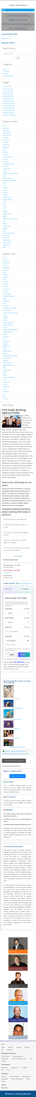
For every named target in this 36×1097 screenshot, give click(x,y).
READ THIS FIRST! (17, 776)
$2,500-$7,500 (7, 86)
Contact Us (10, 1050)
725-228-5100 (19, 662)
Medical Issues (7, 213)
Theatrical (6, 237)
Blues (4, 149)
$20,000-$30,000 (8, 93)
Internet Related (7, 199)
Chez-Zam (16, 698)
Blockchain (6, 269)
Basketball (6, 144)
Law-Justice (6, 341)
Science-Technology (9, 377)
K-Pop (4, 206)
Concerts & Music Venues (19, 1059)
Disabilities (6, 300)
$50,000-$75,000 (8, 98)
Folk (4, 185)
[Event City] (17, 631)
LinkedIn (4, 1088)
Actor (4, 125)
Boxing (5, 274)
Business (5, 151)
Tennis (5, 389)
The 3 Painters (17, 738)
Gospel (5, 192)
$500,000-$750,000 (9, 112)
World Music (6, 244)
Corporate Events (18, 1056)
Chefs (5, 279)
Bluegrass (6, 147)
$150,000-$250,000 (9, 105)
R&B (4, 223)
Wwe (4, 247)
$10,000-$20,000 (8, 91)
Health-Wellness (8, 324)
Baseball (5, 142)
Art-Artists (6, 137)
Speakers (6, 73)
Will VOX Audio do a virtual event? (15, 519)
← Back (11, 655)
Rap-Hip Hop (6, 225)
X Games (5, 398)
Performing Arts (7, 362)
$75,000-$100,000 (8, 100)
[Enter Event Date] (17, 640)
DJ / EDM (24, 1067)
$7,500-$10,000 (7, 88)
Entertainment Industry (9, 180)
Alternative (6, 130)
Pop (4, 221)
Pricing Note (7, 572)
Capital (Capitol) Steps (17, 708)
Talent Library (5, 1056)
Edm (4, 175)
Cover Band (6, 168)
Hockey (5, 327)
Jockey (5, 334)
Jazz (4, 204)
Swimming (6, 235)
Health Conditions (8, 322)
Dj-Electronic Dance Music (10, 173)
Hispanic (5, 194)
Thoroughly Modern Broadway (17, 747)
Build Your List (6, 38)
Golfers (5, 190)
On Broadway (16, 728)
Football (5, 187)
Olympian (6, 360)
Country (5, 166)
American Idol (7, 132)
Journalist (5, 336)
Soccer (5, 379)
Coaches (5, 286)
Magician (5, 211)
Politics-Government (9, 365)
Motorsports (6, 358)
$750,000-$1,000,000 (9, 115)
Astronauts (6, 262)
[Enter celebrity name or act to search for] (18, 53)
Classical (5, 159)
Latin (4, 209)
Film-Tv (5, 182)
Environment (6, 310)
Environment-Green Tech (10, 312)
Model (5, 216)
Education (6, 305)
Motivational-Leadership (10, 218)
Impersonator (7, 197)
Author (5, 265)
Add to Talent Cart (24, 583)
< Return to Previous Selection (14, 761)
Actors (5, 68)
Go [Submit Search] (18, 58)
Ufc (4, 393)
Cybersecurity (7, 293)
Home (3, 1047)
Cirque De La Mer (16, 719)
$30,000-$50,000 (8, 96)
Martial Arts (6, 346)
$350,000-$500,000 (9, 110)
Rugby (5, 374)
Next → (24, 654)
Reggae (5, 228)
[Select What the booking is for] (17, 613)
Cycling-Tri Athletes (8, 296)
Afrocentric (6, 128)
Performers (6, 71)
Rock (4, 230)
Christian (5, 154)
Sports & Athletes (8, 75)
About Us (10, 1047)
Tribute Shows (7, 242)
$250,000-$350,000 (9, 107)
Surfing (5, 384)
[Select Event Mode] (17, 622)
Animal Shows (7, 135)
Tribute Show (7, 240)
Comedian (6, 161)
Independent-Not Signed (10, 329)
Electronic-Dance (8, 178)
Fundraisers (4, 1059)
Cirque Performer (8, 156)
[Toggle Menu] (18, 10)
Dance (5, 298)
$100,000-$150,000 (9, 103)
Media (5, 348)
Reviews (19, 1047)
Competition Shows (8, 163)
